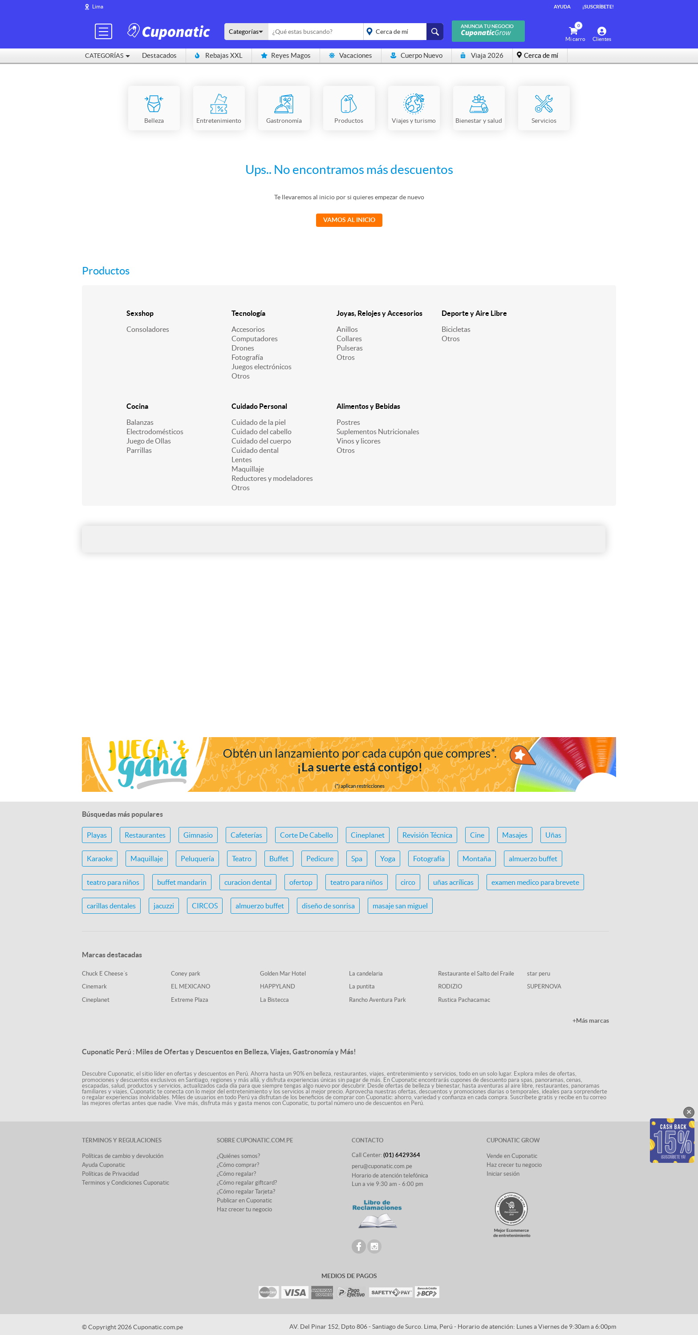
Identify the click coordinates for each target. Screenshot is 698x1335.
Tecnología (248, 313)
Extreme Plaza (189, 999)
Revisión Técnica (427, 835)
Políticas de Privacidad (110, 1173)
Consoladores (147, 329)
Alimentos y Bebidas (368, 406)
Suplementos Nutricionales (378, 432)
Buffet (278, 859)
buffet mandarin (182, 882)
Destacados (159, 55)
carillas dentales (111, 906)
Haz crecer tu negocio (244, 1209)
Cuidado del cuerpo (261, 441)
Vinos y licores (359, 441)
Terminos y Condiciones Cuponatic (125, 1182)
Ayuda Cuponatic (103, 1165)
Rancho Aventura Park (377, 999)
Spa (356, 859)
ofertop (300, 882)
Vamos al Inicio (349, 219)
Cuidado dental (255, 450)
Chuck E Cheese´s (105, 973)
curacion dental (248, 882)
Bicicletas (456, 329)
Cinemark (94, 986)
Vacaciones (350, 55)
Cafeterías (246, 835)
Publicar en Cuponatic (244, 1200)
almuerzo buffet (533, 859)
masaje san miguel (400, 906)
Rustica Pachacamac (464, 999)
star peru (538, 973)
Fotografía (247, 357)
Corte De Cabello (306, 835)
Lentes (241, 460)
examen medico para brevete (535, 882)
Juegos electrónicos (261, 367)
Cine (477, 835)
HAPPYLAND (277, 986)
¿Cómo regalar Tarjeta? (246, 1191)
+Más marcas (590, 1020)
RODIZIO (450, 986)
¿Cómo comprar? (238, 1165)
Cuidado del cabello (261, 432)
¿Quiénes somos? (238, 1156)
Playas (97, 835)
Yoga (387, 859)
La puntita (362, 986)
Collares (349, 339)
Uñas (553, 835)
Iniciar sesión (503, 1173)
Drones (242, 348)
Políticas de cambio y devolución (122, 1156)
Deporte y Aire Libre (474, 313)
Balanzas (140, 422)
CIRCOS (205, 906)
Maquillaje (247, 469)
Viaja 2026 (482, 55)
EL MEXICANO (190, 986)
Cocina (137, 406)
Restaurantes (145, 835)
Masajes (515, 835)
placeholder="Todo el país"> (401, 31)
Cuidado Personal (259, 406)
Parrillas (139, 450)
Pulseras (350, 348)
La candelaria (366, 973)
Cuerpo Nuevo (416, 55)
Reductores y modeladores (272, 478)
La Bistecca (274, 999)
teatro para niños (113, 882)
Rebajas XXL (219, 55)
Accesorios (248, 329)
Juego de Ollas (148, 441)
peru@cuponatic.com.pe (382, 1166)
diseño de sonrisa (328, 906)
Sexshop (140, 313)
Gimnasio (198, 835)
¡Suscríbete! (598, 6)
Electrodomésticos (154, 432)
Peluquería (197, 859)
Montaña (477, 859)
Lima (97, 6)
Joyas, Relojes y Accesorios (379, 313)
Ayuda (562, 6)
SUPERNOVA (544, 986)
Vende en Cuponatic (512, 1156)
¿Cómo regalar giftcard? (247, 1182)
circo (408, 882)
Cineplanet (368, 835)
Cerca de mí (541, 55)
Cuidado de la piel (258, 422)
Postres (348, 422)
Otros (240, 376)
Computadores (254, 339)
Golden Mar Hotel (283, 973)
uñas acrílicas (453, 882)
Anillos (347, 329)
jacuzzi (164, 906)
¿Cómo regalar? (236, 1173)
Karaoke (100, 859)
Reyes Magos (286, 55)
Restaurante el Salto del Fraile (476, 973)
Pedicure (319, 859)
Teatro (242, 859)
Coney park (185, 973)
